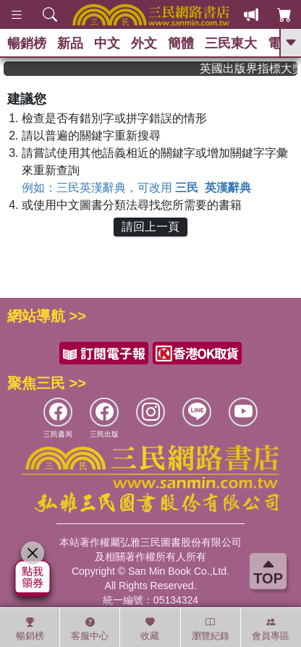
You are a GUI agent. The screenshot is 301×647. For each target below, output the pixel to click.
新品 (70, 43)
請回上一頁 (150, 226)
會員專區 (270, 629)
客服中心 (90, 629)
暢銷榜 (26, 43)
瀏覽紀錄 (210, 629)
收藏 (149, 629)
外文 (144, 43)
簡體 (181, 43)
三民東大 (231, 43)
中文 (107, 43)
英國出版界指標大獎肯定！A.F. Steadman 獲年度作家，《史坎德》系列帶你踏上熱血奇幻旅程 (253, 68)
